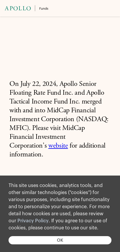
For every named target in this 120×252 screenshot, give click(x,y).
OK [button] (60, 240)
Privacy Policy (33, 220)
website (58, 146)
